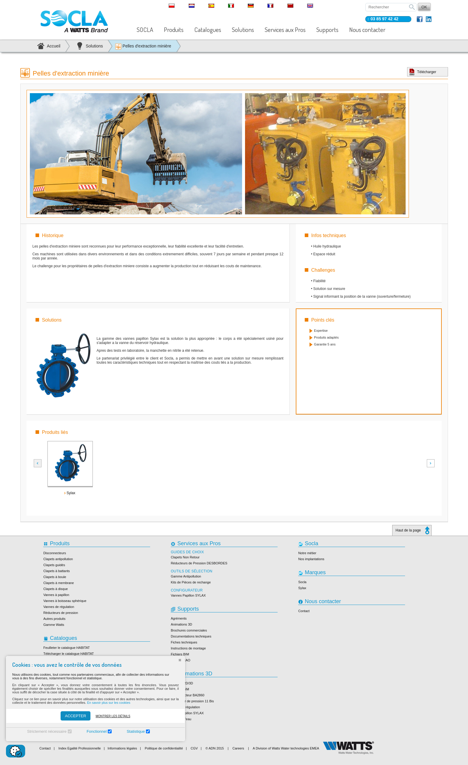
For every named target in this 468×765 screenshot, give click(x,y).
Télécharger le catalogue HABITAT (68, 653)
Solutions (243, 29)
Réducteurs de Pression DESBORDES (199, 563)
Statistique (136, 731)
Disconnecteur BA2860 (187, 695)
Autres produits (54, 618)
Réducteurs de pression (60, 613)
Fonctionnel (97, 731)
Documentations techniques (191, 636)
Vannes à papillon (56, 595)
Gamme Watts (53, 624)
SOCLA (145, 29)
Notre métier (307, 553)
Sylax (302, 588)
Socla (302, 582)
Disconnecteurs (54, 553)
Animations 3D (181, 624)
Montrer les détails (113, 716)
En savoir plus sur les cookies (108, 702)
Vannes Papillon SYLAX (188, 595)
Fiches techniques (184, 642)
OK (424, 7)
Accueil (53, 46)
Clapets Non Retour (185, 557)
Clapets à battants (56, 571)
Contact (304, 611)
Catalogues (207, 29)
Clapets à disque (55, 589)
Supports (327, 29)
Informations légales (122, 748)
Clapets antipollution (58, 559)
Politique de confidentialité (164, 748)
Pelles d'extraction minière (143, 46)
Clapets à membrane (58, 583)
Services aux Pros (285, 29)
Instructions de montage (188, 648)
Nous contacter (367, 29)
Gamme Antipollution (186, 576)
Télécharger (426, 72)
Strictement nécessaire (47, 731)
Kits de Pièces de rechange (191, 582)
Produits (174, 29)
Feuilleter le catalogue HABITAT (66, 647)
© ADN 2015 (214, 748)
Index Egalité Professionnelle (80, 748)
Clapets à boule (54, 577)
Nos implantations (311, 559)
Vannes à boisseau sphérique (64, 601)
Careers (238, 748)
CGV (194, 748)
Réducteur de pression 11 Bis (192, 701)
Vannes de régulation (58, 607)
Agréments (179, 618)
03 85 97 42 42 (384, 18)
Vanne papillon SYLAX (187, 713)
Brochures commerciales (189, 630)
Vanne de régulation (185, 707)
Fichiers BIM (180, 654)
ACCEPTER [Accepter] (75, 716)
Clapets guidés (54, 565)
